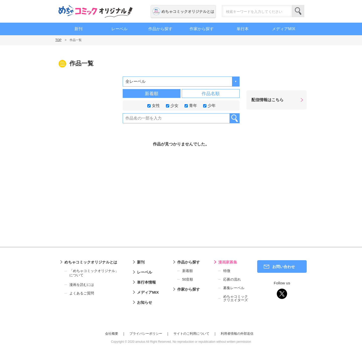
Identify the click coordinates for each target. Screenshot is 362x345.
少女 (172, 105)
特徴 (226, 271)
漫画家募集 (227, 262)
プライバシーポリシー (145, 333)
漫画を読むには (81, 284)
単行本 (243, 29)
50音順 (187, 279)
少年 (209, 105)
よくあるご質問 (81, 293)
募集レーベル (233, 288)
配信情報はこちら (267, 100)
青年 (191, 105)
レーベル (119, 29)
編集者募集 (330, 168)
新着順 (151, 93)
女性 (153, 105)
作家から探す (202, 29)
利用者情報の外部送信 (237, 333)
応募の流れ (232, 279)
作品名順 (211, 93)
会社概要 (111, 333)
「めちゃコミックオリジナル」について (91, 273)
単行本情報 (146, 282)
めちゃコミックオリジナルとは (187, 11)
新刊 (78, 29)
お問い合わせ (283, 266)
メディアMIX (283, 29)
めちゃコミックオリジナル (95, 11)
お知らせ (144, 302)
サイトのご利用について (191, 333)
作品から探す (160, 29)
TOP (58, 40)
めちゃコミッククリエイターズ (235, 298)
